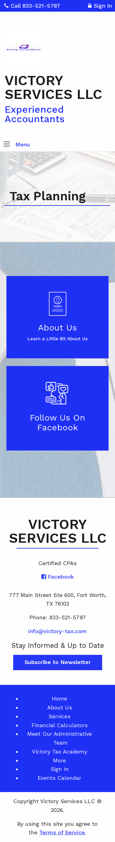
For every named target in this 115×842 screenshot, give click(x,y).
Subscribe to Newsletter (58, 662)
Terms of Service (62, 832)
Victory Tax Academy (59, 751)
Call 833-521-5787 (32, 5)
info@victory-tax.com (57, 631)
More (59, 760)
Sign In (100, 6)
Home (59, 698)
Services (59, 716)
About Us (59, 707)
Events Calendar (59, 778)
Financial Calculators (60, 725)
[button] (7, 145)
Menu (22, 144)
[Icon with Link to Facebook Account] (57, 576)
